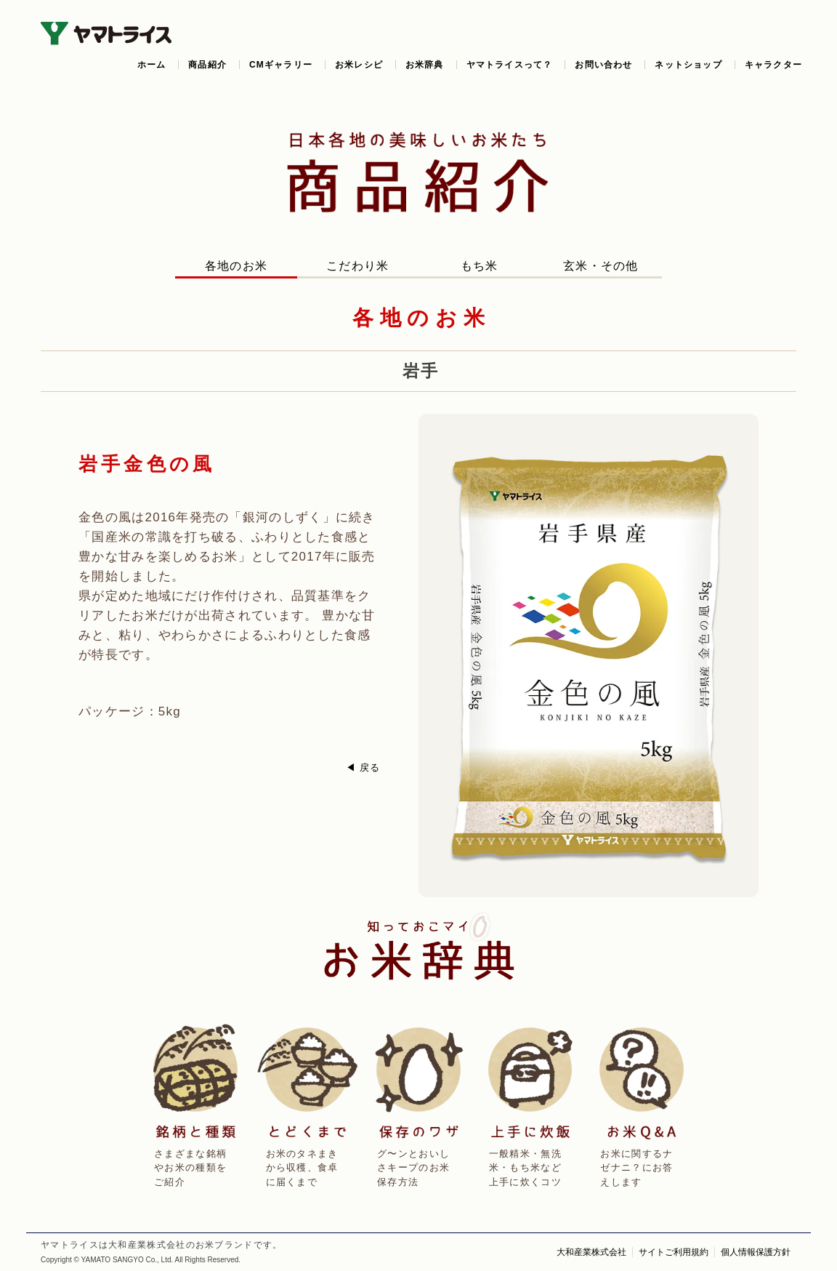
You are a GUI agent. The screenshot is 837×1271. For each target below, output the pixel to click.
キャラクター (773, 65)
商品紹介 (207, 65)
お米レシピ (359, 65)
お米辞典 (424, 65)
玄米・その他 (601, 266)
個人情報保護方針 (755, 1252)
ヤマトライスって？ (509, 65)
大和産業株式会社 (591, 1252)
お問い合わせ (603, 65)
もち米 (479, 266)
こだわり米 (357, 266)
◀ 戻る (363, 767)
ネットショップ (688, 65)
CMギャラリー (280, 65)
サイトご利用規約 (673, 1252)
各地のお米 (236, 266)
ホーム (151, 65)
